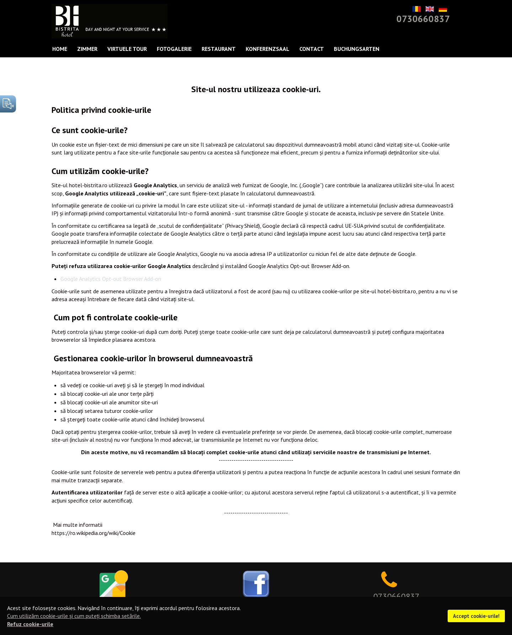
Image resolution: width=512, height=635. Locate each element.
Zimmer (87, 48)
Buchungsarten (356, 48)
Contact (311, 48)
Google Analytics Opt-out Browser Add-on (110, 278)
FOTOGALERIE (174, 48)
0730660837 (423, 19)
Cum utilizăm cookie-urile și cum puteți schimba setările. (74, 615)
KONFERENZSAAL (267, 48)
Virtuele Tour (127, 48)
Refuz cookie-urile (30, 624)
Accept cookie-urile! (476, 616)
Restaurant (219, 48)
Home (59, 48)
